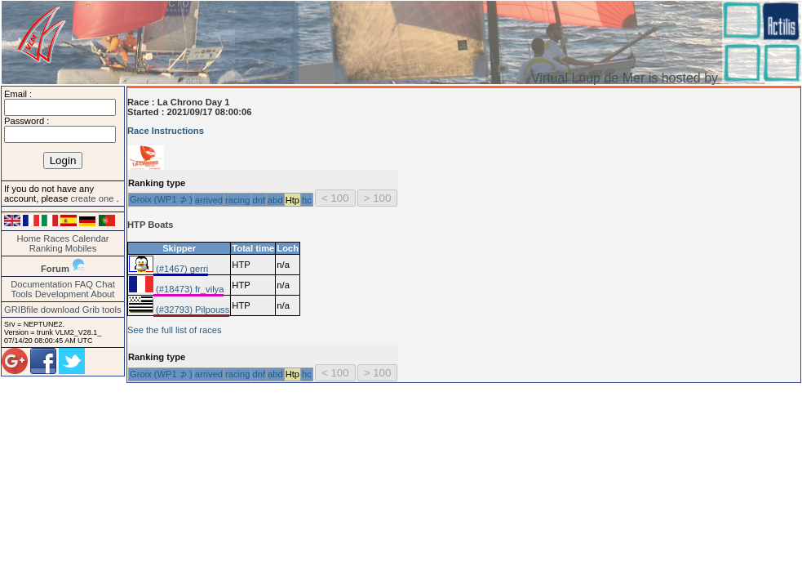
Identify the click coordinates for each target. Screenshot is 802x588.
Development (62, 294)
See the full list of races (174, 330)
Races (56, 238)
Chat (105, 284)
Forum (55, 269)
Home (28, 238)
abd (275, 200)
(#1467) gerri (180, 269)
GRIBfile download (42, 309)
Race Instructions (165, 131)
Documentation (41, 284)
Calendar (90, 238)
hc (307, 200)
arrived (209, 200)
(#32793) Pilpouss (191, 309)
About (102, 294)
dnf (258, 200)
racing (237, 200)
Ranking (46, 248)
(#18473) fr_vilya (188, 289)
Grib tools (102, 309)
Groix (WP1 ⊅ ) (161, 199)
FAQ (84, 284)
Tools (22, 294)
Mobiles (81, 248)
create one (93, 198)
